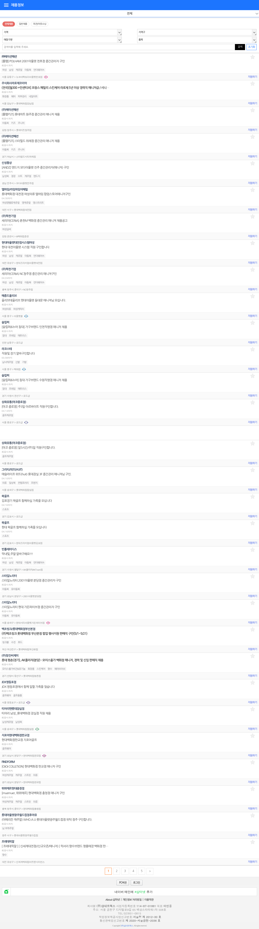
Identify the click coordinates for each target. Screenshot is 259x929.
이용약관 (148, 899)
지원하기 (252, 76)
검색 (240, 46)
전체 (129, 13)
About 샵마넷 (112, 899)
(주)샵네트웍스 (127, 926)
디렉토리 (6, 5)
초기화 (251, 47)
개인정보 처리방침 (131, 899)
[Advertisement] (129, 433)
